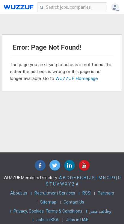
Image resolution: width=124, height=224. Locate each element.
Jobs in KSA (47, 219)
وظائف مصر (100, 211)
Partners (106, 193)
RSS (86, 193)
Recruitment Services (54, 193)
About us (18, 193)
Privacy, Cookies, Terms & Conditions (47, 211)
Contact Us (73, 202)
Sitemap (48, 202)
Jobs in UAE (77, 219)
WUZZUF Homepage (76, 78)
